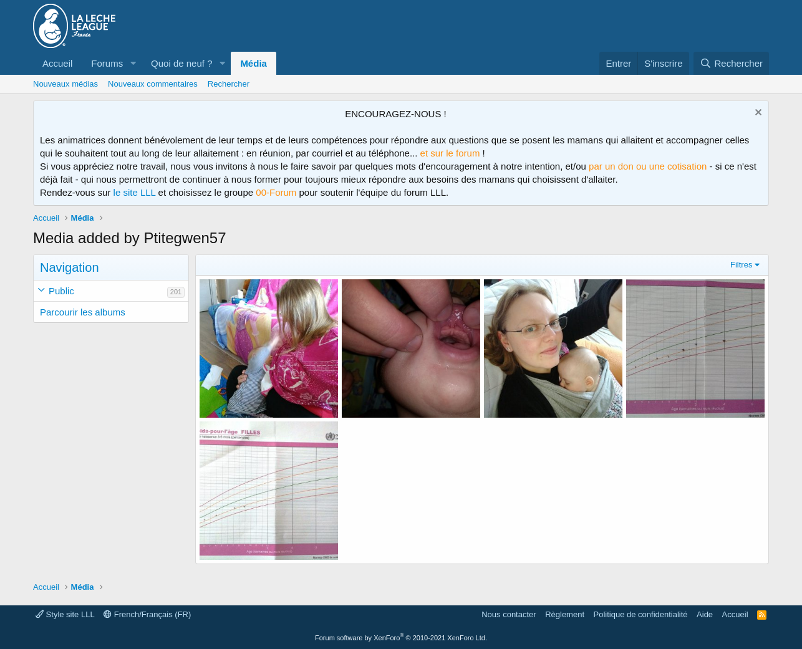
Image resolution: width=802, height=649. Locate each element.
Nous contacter (508, 614)
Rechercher (228, 84)
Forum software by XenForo (401, 638)
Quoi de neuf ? (181, 63)
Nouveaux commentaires (153, 84)
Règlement (564, 614)
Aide (705, 614)
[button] (133, 63)
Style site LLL (65, 614)
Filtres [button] (741, 264)
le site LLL (135, 192)
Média (253, 63)
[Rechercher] (731, 63)
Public (61, 291)
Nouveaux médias (65, 84)
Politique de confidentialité (641, 614)
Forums (107, 63)
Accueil (57, 63)
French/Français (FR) (147, 614)
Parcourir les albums (82, 312)
